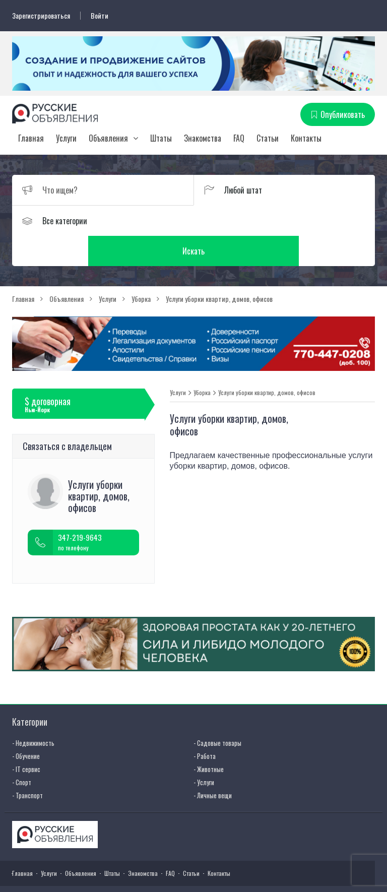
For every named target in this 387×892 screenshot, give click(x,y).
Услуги (66, 139)
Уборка (202, 362)
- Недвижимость (33, 713)
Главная (31, 139)
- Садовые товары (217, 713)
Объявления (108, 139)
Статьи (267, 139)
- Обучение (26, 726)
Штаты (161, 139)
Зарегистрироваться (41, 16)
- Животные (209, 739)
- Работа (205, 726)
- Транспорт (27, 765)
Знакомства (202, 139)
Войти (99, 16)
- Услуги (204, 752)
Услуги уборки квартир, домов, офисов (266, 362)
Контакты (306, 139)
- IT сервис (26, 739)
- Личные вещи (213, 765)
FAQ (238, 139)
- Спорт (21, 752)
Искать (284, 221)
